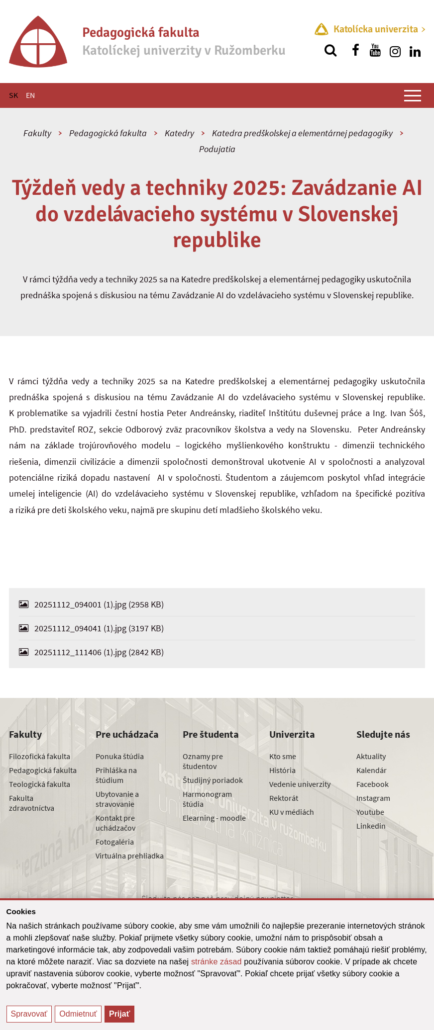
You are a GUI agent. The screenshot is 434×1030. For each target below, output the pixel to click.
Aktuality (371, 756)
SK (13, 95)
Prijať (119, 1014)
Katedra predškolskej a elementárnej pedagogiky (302, 133)
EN (30, 95)
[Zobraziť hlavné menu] (412, 95)
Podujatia (217, 149)
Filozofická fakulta (39, 756)
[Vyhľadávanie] (330, 50)
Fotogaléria (115, 842)
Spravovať (29, 1014)
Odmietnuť (78, 1014)
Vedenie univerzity (299, 784)
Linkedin (371, 826)
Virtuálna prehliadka (130, 855)
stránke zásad (216, 961)
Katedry (179, 133)
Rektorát (283, 798)
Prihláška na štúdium (116, 775)
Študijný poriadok (213, 780)
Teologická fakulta (39, 784)
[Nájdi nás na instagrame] (395, 50)
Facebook (372, 784)
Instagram (373, 798)
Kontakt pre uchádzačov (115, 823)
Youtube (370, 812)
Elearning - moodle (214, 818)
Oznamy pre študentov (203, 761)
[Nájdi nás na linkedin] (415, 50)
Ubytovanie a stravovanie (117, 799)
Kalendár (371, 770)
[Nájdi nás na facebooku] (355, 50)
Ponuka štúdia (120, 756)
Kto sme (282, 756)
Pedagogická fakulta (108, 133)
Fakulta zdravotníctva (31, 803)
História (282, 770)
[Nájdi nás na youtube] (375, 50)
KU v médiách (291, 812)
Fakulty (37, 133)
